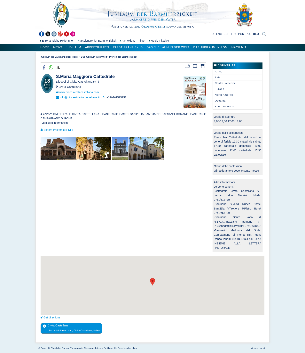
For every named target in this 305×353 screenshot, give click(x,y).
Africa (218, 71)
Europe (219, 88)
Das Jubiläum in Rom (210, 47)
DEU (256, 34)
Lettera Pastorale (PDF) (58, 129)
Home (44, 47)
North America (224, 94)
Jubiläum (73, 47)
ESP (226, 34)
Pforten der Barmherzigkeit (123, 57)
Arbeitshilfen (97, 47)
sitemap (254, 348)
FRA (233, 34)
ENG (219, 34)
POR (241, 34)
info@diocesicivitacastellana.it (80, 97)
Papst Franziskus (128, 47)
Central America (225, 83)
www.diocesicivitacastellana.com (79, 92)
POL (248, 34)
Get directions (51, 317)
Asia (217, 77)
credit (262, 348)
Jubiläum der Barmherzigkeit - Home (60, 57)
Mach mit (238, 47)
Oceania (220, 100)
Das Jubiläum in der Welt (168, 47)
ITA (212, 34)
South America (224, 106)
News (57, 47)
